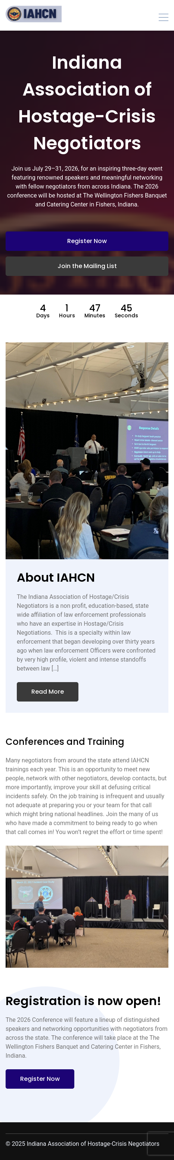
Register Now (87, 241)
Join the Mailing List (87, 266)
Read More (47, 691)
